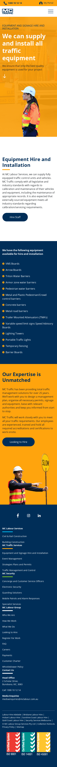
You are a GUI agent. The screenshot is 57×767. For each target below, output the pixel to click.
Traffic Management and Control (18, 570)
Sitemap (20, 727)
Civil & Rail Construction (14, 536)
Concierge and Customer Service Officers (23, 581)
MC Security (8, 573)
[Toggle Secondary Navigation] (50, 11)
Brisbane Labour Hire (33, 714)
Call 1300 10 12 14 (11, 690)
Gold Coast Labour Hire (12, 720)
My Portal (46, 3)
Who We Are (8, 615)
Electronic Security (11, 586)
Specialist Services (11, 604)
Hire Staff (15, 217)
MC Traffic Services (12, 545)
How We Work (9, 620)
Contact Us (8, 670)
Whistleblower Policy (12, 666)
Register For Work (11, 638)
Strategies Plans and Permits (16, 564)
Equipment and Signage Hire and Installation (25, 553)
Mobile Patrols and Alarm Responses (21, 598)
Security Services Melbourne (38, 720)
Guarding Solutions (12, 592)
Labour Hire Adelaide (11, 714)
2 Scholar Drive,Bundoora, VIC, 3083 (12, 681)
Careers (6, 649)
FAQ (4, 643)
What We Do (8, 626)
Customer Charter (11, 660)
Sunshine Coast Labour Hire (34, 717)
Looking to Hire (18, 441)
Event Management (12, 558)
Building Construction (13, 542)
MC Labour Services (12, 528)
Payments (7, 655)
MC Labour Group (11, 607)
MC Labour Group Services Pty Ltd (19, 724)
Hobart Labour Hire (11, 717)
